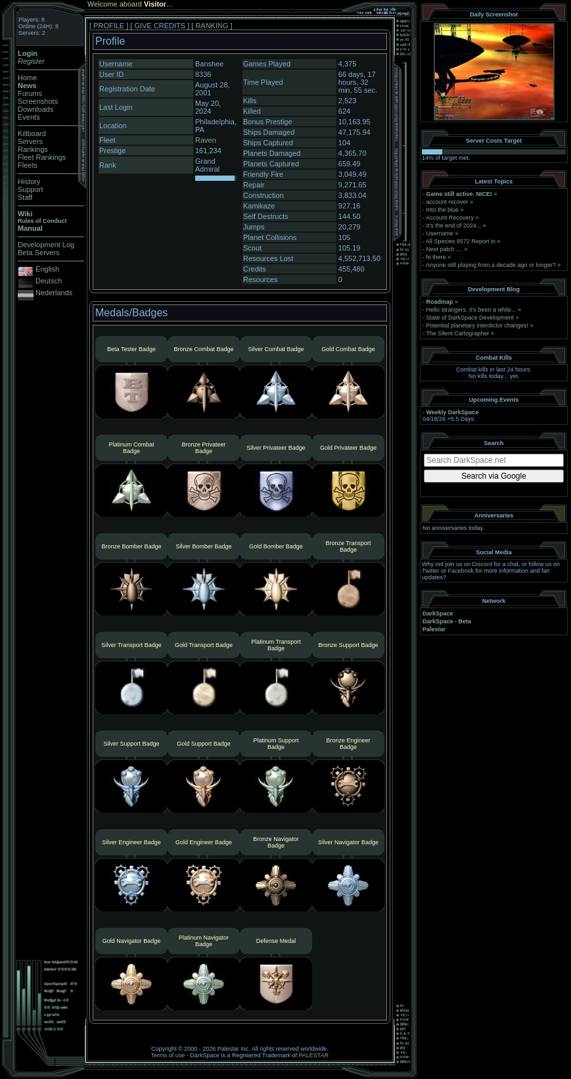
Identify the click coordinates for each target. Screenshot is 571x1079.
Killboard (32, 133)
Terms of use (168, 1055)
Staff (25, 197)
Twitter (431, 570)
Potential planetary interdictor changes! (477, 325)
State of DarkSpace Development (470, 317)
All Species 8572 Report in (460, 241)
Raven (205, 140)
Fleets (27, 165)
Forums (30, 93)
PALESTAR (313, 1055)
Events (29, 117)
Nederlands (53, 293)
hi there (436, 257)
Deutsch (48, 281)
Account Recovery (450, 217)
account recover (447, 202)
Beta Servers (39, 252)
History (29, 181)
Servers (30, 141)
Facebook (461, 570)
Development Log (46, 245)
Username (440, 233)
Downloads (35, 109)
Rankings (33, 149)
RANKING (211, 26)
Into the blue (442, 209)
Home (27, 78)
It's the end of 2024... (454, 225)
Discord (482, 564)
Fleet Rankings (42, 157)
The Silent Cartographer (457, 333)
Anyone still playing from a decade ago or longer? (491, 265)
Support (30, 189)
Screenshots (38, 101)
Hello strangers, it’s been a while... (471, 309)
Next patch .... (444, 249)
